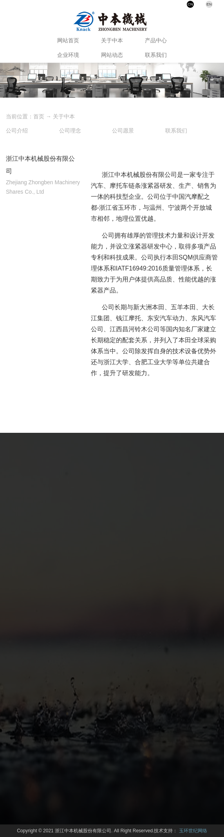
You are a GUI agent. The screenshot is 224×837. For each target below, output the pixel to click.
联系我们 (156, 55)
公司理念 (70, 130)
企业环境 (68, 55)
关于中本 (112, 40)
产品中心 (156, 40)
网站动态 (112, 55)
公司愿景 (123, 130)
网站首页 (68, 40)
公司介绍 (17, 130)
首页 (38, 116)
